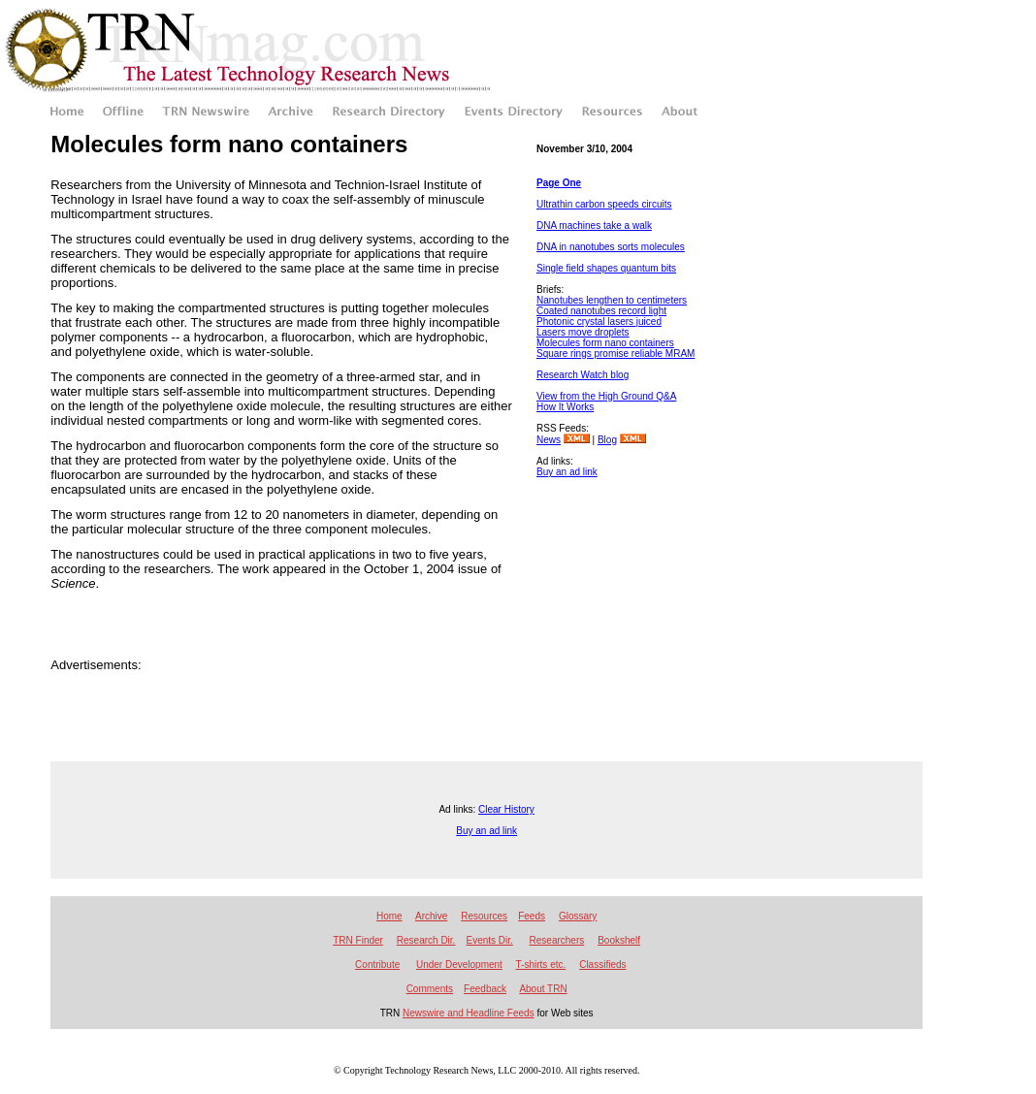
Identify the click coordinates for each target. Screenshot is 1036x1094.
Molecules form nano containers (605, 343)
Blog (607, 439)
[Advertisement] (623, 571)
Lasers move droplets (583, 332)
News (548, 439)
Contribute (377, 964)
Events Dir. (490, 940)
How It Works (565, 407)
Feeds (531, 916)
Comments (429, 988)
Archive (431, 916)
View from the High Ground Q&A (606, 396)
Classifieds (602, 964)
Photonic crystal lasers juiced (599, 321)
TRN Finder (358, 940)
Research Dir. (426, 940)
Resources (484, 916)
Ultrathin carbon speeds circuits (604, 204)
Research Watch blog (582, 375)
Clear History (506, 809)
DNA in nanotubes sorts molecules (610, 246)
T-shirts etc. (541, 964)
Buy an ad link (567, 472)
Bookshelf (619, 940)
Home (389, 916)
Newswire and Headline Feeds (468, 1013)
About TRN (543, 988)
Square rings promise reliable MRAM (615, 353)
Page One (558, 182)
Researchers (557, 940)
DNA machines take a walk (594, 225)
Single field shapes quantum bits (606, 268)
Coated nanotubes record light (601, 311)
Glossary (578, 916)
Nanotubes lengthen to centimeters (611, 300)
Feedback (485, 988)
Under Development (459, 964)
